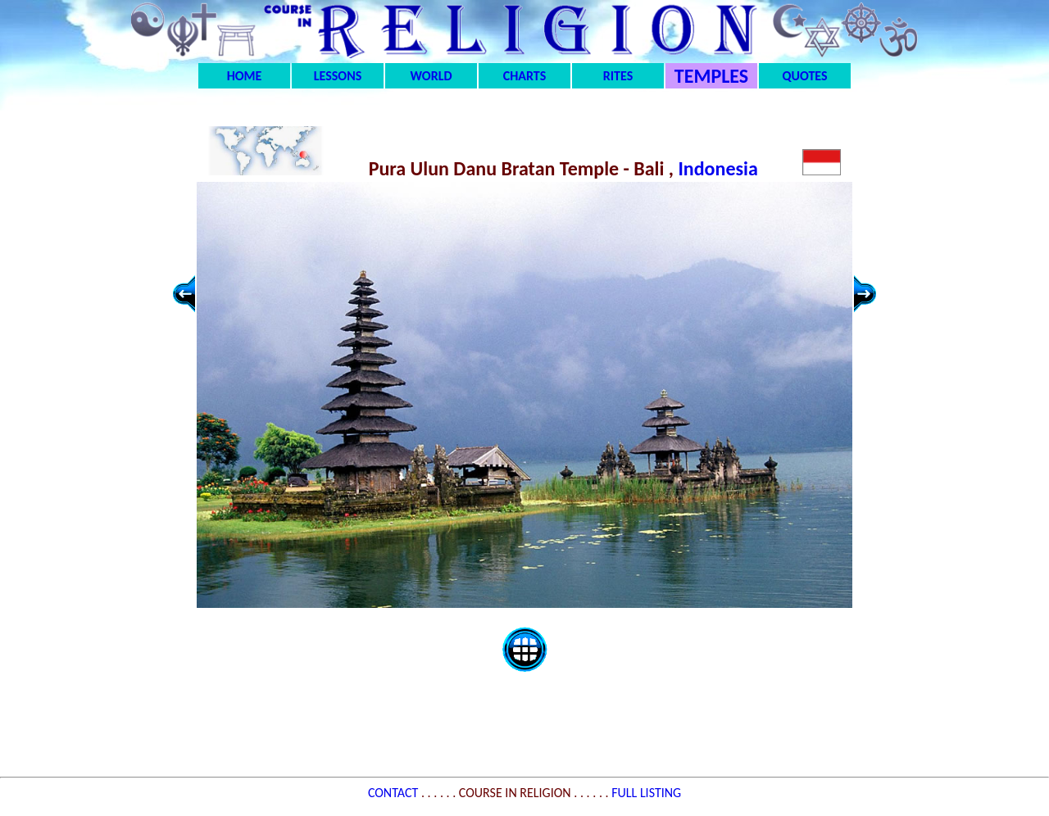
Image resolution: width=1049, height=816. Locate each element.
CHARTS (525, 76)
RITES (618, 76)
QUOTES (804, 76)
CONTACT (394, 792)
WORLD (431, 76)
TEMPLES (711, 76)
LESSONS (337, 76)
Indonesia (720, 168)
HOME (244, 76)
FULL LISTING (646, 792)
